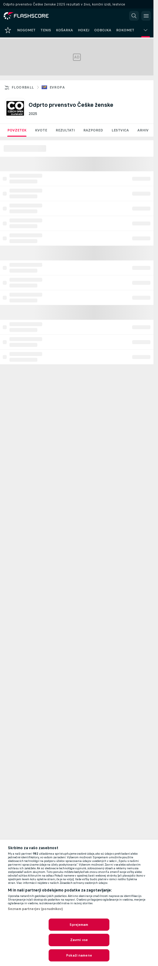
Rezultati (65, 130)
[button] (134, 16)
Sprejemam (79, 924)
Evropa (57, 87)
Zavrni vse (79, 940)
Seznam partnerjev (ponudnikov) (35, 909)
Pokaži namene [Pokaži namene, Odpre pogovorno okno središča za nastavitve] (79, 955)
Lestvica (120, 130)
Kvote (41, 130)
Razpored (93, 130)
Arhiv (143, 130)
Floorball (23, 87)
